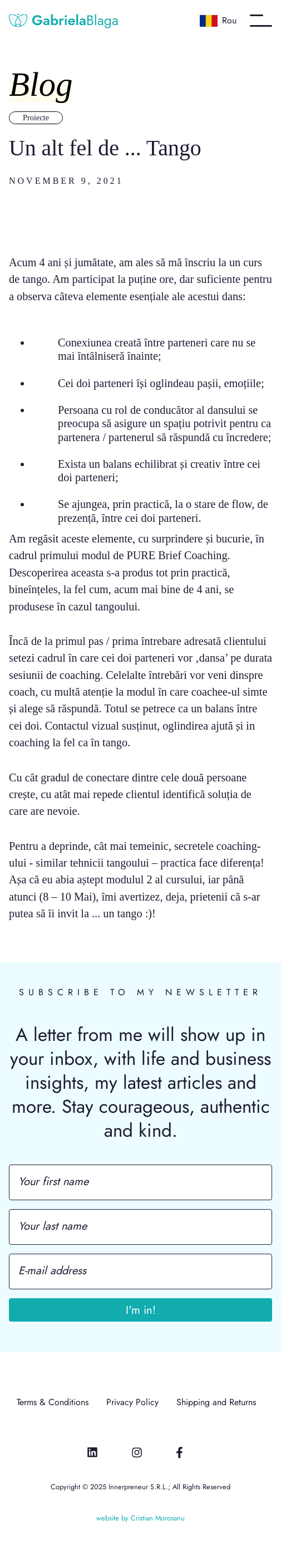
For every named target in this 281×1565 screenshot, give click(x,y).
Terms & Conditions (52, 1402)
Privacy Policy (132, 1402)
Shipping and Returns (216, 1402)
